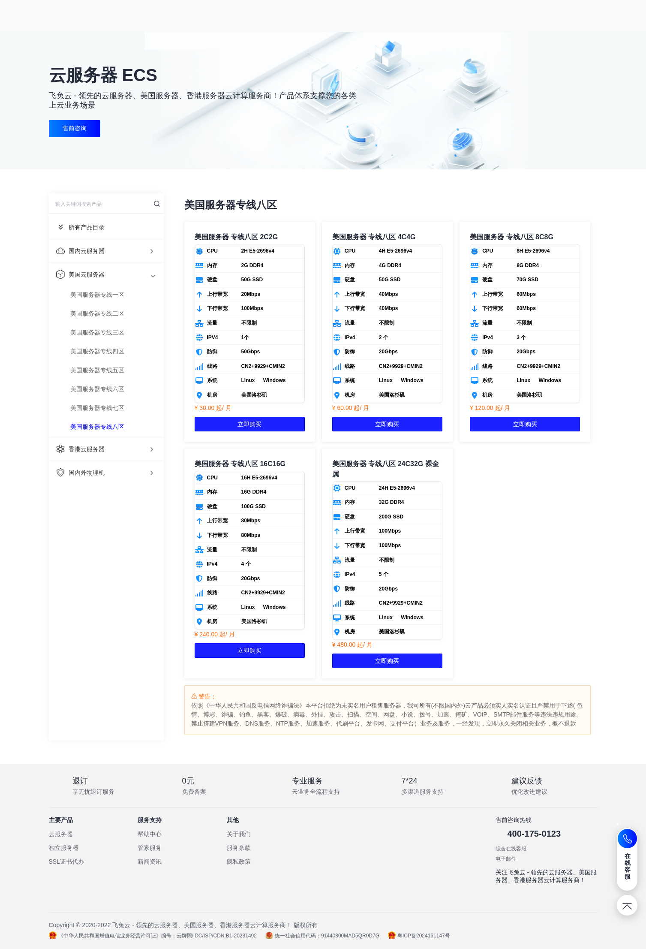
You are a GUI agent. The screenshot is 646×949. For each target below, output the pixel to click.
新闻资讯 (150, 861)
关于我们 (239, 834)
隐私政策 (239, 861)
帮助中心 (150, 834)
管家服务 (150, 847)
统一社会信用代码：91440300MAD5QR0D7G (322, 936)
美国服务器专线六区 (97, 389)
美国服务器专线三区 (97, 332)
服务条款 (239, 847)
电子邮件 (506, 859)
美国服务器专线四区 (97, 351)
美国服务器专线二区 (97, 313)
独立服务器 (64, 847)
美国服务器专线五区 (97, 370)
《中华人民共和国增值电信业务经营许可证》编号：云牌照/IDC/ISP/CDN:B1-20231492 (153, 936)
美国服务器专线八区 (97, 426)
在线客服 (628, 866)
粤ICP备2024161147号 (419, 936)
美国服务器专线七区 (97, 407)
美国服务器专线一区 (97, 294)
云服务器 (61, 834)
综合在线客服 (511, 849)
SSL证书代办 (66, 861)
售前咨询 (75, 128)
